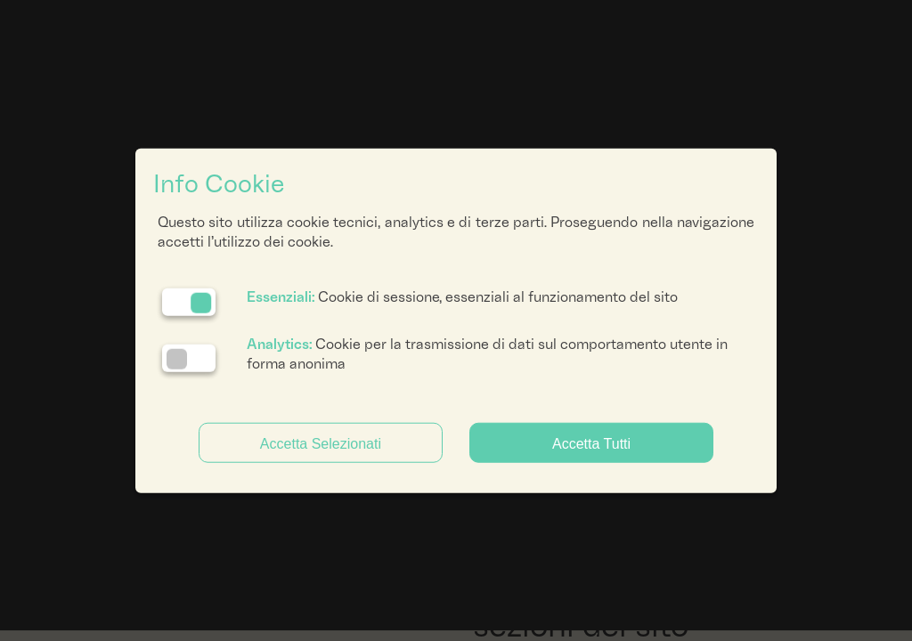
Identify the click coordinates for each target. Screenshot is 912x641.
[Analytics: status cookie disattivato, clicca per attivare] (189, 358)
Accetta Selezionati (320, 442)
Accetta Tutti (591, 442)
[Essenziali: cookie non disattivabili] (189, 301)
